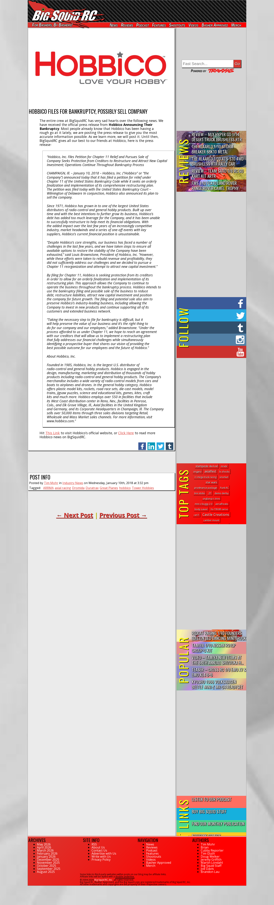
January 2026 (46, 856)
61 (29, 887)
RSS (94, 844)
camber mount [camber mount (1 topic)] (211, 520)
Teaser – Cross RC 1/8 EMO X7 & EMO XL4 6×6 (219, 672)
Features (159, 25)
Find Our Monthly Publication (218, 823)
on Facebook (212, 303)
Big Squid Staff (211, 866)
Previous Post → (123, 515)
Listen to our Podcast (211, 799)
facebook (142, 444)
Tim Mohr (51, 483)
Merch (236, 25)
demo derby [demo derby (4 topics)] (222, 493)
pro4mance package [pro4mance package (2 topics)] (205, 487)
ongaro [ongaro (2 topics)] (197, 471)
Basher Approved (215, 25)
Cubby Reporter (212, 850)
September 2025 (48, 869)
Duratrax (92, 488)
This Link (52, 433)
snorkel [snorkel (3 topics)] (224, 477)
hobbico (125, 488)
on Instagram (211, 340)
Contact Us (99, 850)
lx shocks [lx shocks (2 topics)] (224, 471)
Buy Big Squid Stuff (209, 811)
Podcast (142, 25)
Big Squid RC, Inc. (103, 879)
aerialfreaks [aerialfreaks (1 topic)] (221, 504)
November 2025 (48, 862)
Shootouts (177, 25)
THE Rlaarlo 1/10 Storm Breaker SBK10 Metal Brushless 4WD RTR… (212, 149)
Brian (205, 847)
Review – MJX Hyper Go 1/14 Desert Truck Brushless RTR (217, 136)
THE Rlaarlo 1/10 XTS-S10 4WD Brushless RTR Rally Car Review (218, 161)
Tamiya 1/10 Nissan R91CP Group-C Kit (214, 647)
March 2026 (45, 850)
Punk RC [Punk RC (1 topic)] (224, 487)
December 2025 (48, 859)
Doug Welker (210, 856)
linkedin (151, 444)
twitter (160, 444)
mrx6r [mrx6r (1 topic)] (224, 466)
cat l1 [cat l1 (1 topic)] (196, 515)
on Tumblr (217, 327)
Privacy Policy (101, 859)
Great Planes (109, 488)
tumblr (169, 444)
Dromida (78, 488)
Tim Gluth (208, 853)
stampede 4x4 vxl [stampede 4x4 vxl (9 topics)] (207, 466)
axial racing (63, 488)
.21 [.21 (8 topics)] (210, 493)
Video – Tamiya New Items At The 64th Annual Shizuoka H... (217, 660)
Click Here (126, 433)
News (114, 25)
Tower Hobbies (143, 488)
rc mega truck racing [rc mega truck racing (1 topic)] (206, 477)
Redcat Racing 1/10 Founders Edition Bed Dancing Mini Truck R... (219, 636)
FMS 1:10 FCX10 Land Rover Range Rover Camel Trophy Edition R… (215, 186)
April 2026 (44, 847)
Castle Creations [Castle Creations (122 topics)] (215, 514)
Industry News (72, 483)
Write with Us (101, 856)
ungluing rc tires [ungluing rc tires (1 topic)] (211, 498)
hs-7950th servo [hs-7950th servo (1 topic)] (219, 509)
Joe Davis (207, 869)
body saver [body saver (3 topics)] (201, 509)
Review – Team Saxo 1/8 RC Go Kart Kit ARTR (217, 173)
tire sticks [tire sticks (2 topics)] (199, 493)
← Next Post (74, 515)
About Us (98, 847)
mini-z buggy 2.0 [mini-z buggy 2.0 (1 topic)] (203, 504)
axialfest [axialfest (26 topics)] (210, 471)
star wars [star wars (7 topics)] (211, 482)
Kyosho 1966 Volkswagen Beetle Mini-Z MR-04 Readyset (217, 684)
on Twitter (217, 315)
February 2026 (47, 853)
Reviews (127, 25)
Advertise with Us (104, 853)
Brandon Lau (210, 872)
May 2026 (44, 844)
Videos (193, 25)
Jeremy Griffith (211, 859)
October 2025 (46, 866)
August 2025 (46, 872)
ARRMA (48, 488)
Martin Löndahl (212, 862)
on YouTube (215, 352)
